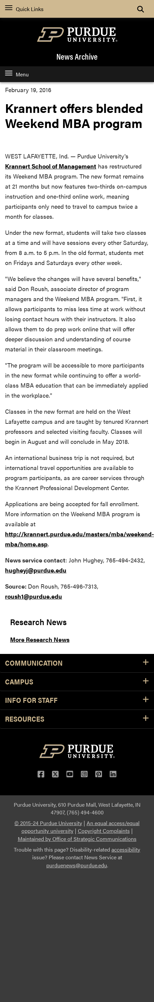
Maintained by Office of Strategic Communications (77, 839)
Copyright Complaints (104, 830)
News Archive (77, 56)
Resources (77, 719)
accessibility (125, 849)
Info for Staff (77, 700)
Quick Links (24, 9)
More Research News (39, 639)
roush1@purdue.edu (33, 596)
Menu (17, 74)
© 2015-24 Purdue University (48, 823)
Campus (77, 682)
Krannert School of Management (50, 166)
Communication (77, 663)
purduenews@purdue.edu (76, 865)
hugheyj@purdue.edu (35, 570)
